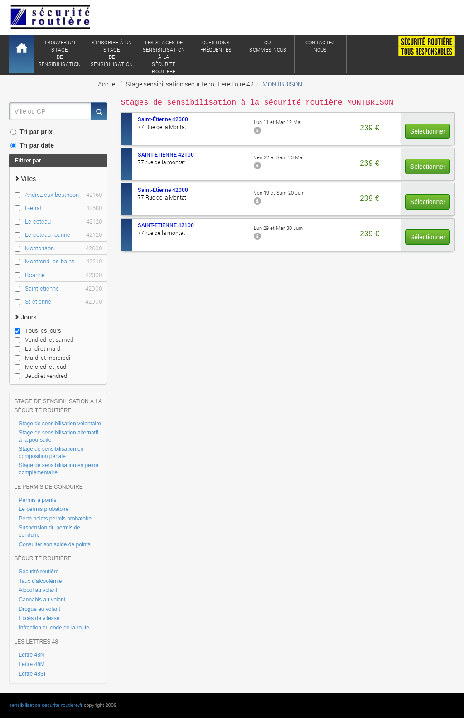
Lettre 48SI (32, 674)
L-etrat (63, 208)
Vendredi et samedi (44, 339)
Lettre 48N (31, 655)
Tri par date (31, 145)
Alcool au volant (38, 590)
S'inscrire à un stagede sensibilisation (112, 53)
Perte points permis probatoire (55, 518)
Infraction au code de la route (54, 628)
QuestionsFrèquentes (216, 46)
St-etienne (63, 301)
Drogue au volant (39, 609)
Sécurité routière (38, 571)
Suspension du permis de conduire (49, 531)
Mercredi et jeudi (41, 366)
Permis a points (37, 500)
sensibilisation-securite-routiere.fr (45, 705)
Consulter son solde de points (54, 544)
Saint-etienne (63, 288)
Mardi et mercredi (42, 357)
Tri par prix (31, 131)
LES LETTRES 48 (36, 642)
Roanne (63, 275)
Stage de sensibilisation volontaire (60, 423)
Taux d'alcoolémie (40, 581)
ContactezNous (320, 46)
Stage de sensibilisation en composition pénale (51, 452)
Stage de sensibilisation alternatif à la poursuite (58, 436)
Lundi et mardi (38, 348)
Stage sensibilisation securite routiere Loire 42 (190, 84)
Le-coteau (63, 221)
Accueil (108, 84)
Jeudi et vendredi (41, 376)
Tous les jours (37, 330)
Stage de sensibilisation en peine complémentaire (58, 469)
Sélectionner (427, 131)
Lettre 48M (31, 664)
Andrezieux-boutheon (63, 195)
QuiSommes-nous (267, 46)
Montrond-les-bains (63, 261)
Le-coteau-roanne (63, 234)
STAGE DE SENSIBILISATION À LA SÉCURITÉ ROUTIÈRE (58, 406)
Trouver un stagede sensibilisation (60, 53)
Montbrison (63, 248)
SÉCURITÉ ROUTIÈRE (42, 558)
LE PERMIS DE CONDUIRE (48, 487)
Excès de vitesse (39, 618)
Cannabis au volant (42, 599)
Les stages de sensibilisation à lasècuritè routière (164, 56)
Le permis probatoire (43, 509)
